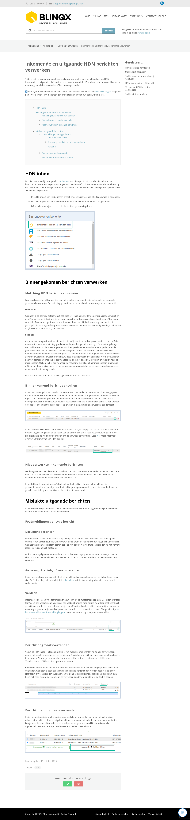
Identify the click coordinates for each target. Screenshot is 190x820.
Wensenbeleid (155, 814)
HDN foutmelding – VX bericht (139, 83)
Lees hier (70, 580)
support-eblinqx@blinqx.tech (68, 3)
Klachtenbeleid (138, 814)
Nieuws (97, 16)
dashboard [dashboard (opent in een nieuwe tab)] (64, 181)
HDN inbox (41, 108)
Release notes (119, 16)
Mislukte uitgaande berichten (49, 131)
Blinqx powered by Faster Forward (59, 814)
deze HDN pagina (102, 91)
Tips (106, 16)
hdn (37, 767)
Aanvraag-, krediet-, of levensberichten (66, 142)
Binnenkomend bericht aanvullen (57, 120)
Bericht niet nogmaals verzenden (57, 157)
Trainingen (136, 16)
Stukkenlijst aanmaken (136, 94)
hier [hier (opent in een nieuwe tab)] (98, 435)
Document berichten (57, 137)
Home (87, 16)
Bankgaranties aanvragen (137, 67)
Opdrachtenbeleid (120, 814)
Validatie (52, 146)
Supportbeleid (102, 814)
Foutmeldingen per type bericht (57, 134)
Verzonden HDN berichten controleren (137, 88)
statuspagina (143, 32)
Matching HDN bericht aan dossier (58, 115)
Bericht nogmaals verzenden (55, 153)
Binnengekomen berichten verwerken (54, 112)
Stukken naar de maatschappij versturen (139, 77)
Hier (45, 606)
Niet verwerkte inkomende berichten (59, 124)
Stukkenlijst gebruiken (135, 71)
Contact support (156, 16)
